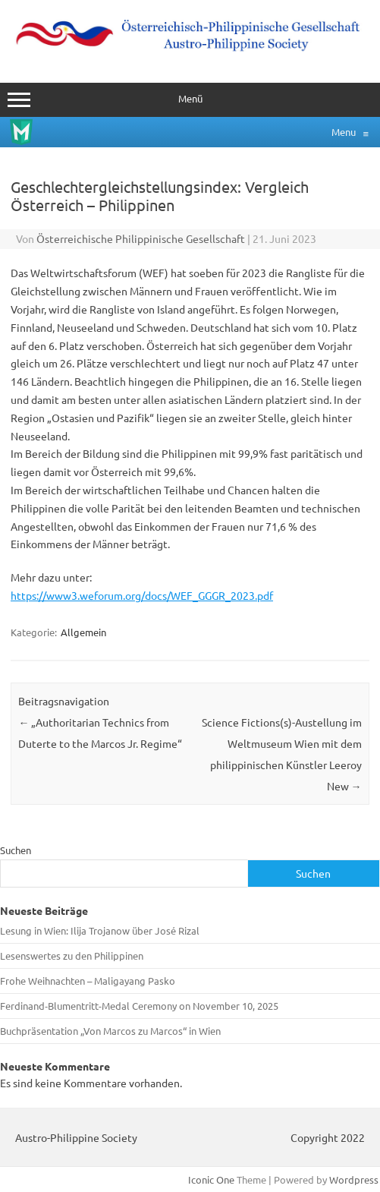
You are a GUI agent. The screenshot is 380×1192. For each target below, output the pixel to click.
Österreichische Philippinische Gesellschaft (140, 238)
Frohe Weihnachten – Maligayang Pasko (87, 980)
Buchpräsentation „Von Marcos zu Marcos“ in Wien (110, 1030)
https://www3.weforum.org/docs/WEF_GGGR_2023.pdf (142, 595)
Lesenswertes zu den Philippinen (71, 955)
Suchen (15, 850)
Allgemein (83, 632)
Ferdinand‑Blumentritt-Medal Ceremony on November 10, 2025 (139, 1005)
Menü (190, 100)
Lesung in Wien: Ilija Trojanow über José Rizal (99, 930)
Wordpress (353, 1179)
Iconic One (211, 1179)
